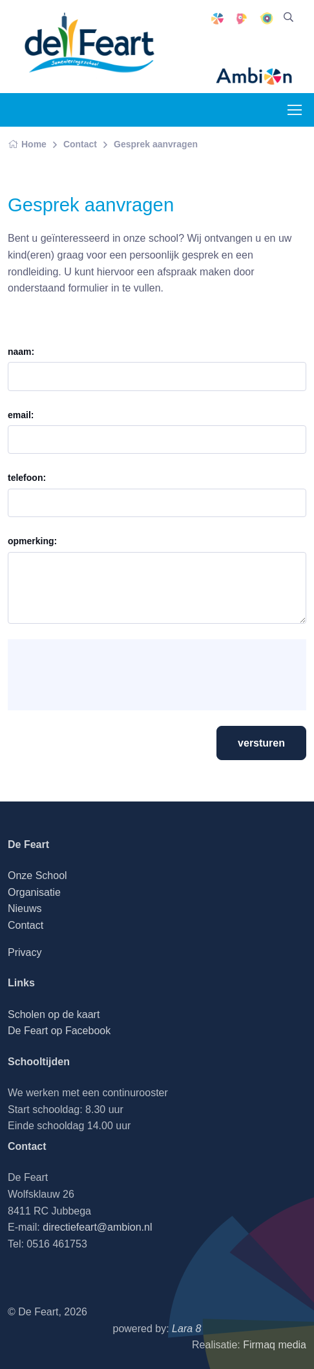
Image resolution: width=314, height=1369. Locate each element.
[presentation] (116, 675)
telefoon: (27, 477)
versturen (261, 743)
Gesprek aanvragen (156, 144)
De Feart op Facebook (59, 1030)
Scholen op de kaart (53, 1014)
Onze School (37, 875)
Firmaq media (274, 1344)
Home (27, 144)
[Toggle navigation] (294, 110)
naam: (21, 351)
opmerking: (32, 541)
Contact (80, 144)
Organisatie (34, 892)
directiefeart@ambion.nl (97, 1227)
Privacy (24, 952)
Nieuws (24, 908)
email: (21, 415)
